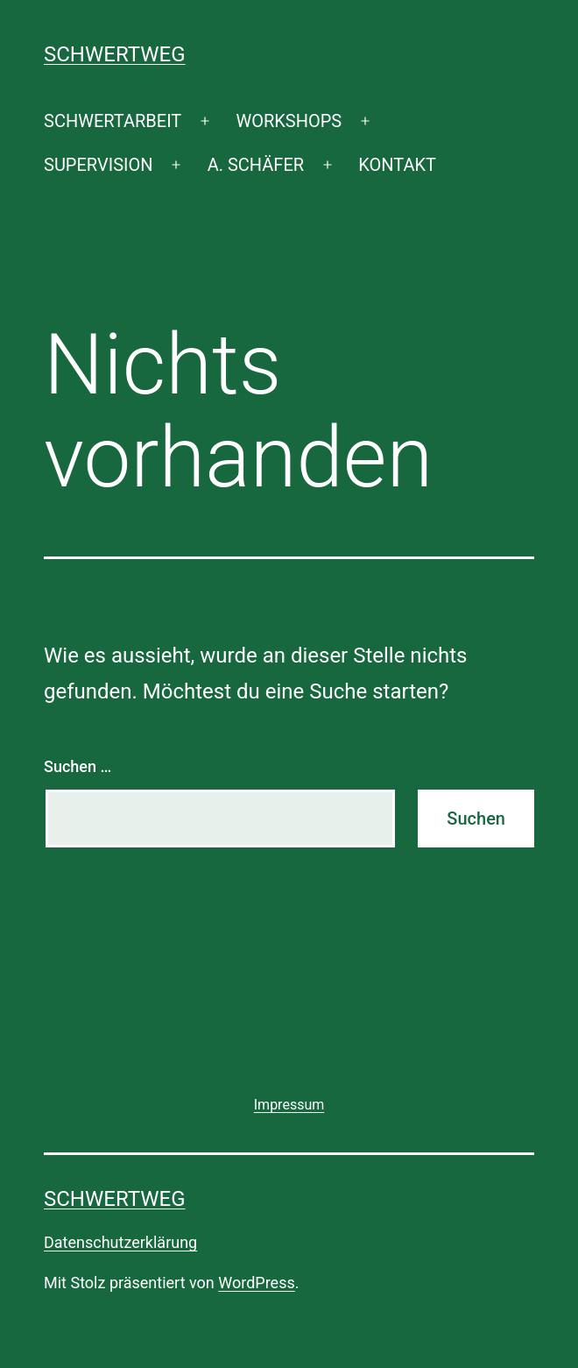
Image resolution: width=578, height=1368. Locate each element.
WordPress (256, 1282)
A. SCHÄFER (256, 164)
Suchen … (77, 766)
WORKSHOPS (289, 120)
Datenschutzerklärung (120, 1242)
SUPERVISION (98, 164)
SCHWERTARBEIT (112, 120)
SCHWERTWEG (115, 54)
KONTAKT (397, 164)
